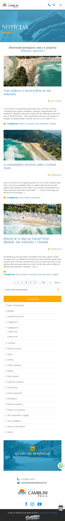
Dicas (21, 197)
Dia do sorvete (14, 348)
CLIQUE (32, 479)
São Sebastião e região (46, 123)
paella (10, 370)
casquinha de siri (15, 316)
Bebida (10, 310)
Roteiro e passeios (27, 123)
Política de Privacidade (48, 512)
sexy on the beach (16, 426)
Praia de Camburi (15, 381)
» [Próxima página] (50, 283)
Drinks (10, 359)
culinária (11, 342)
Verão (10, 432)
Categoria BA (12, 331)
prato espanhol (14, 393)
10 (43, 282)
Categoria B (12, 327)
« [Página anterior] (14, 283)
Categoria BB (12, 336)
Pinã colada (12, 376)
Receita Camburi (15, 404)
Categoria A (12, 322)
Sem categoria (14, 420)
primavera (12, 398)
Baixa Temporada (15, 305)
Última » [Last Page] (58, 282)
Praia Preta (12, 387)
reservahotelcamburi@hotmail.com (34, 483)
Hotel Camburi (14, 365)
